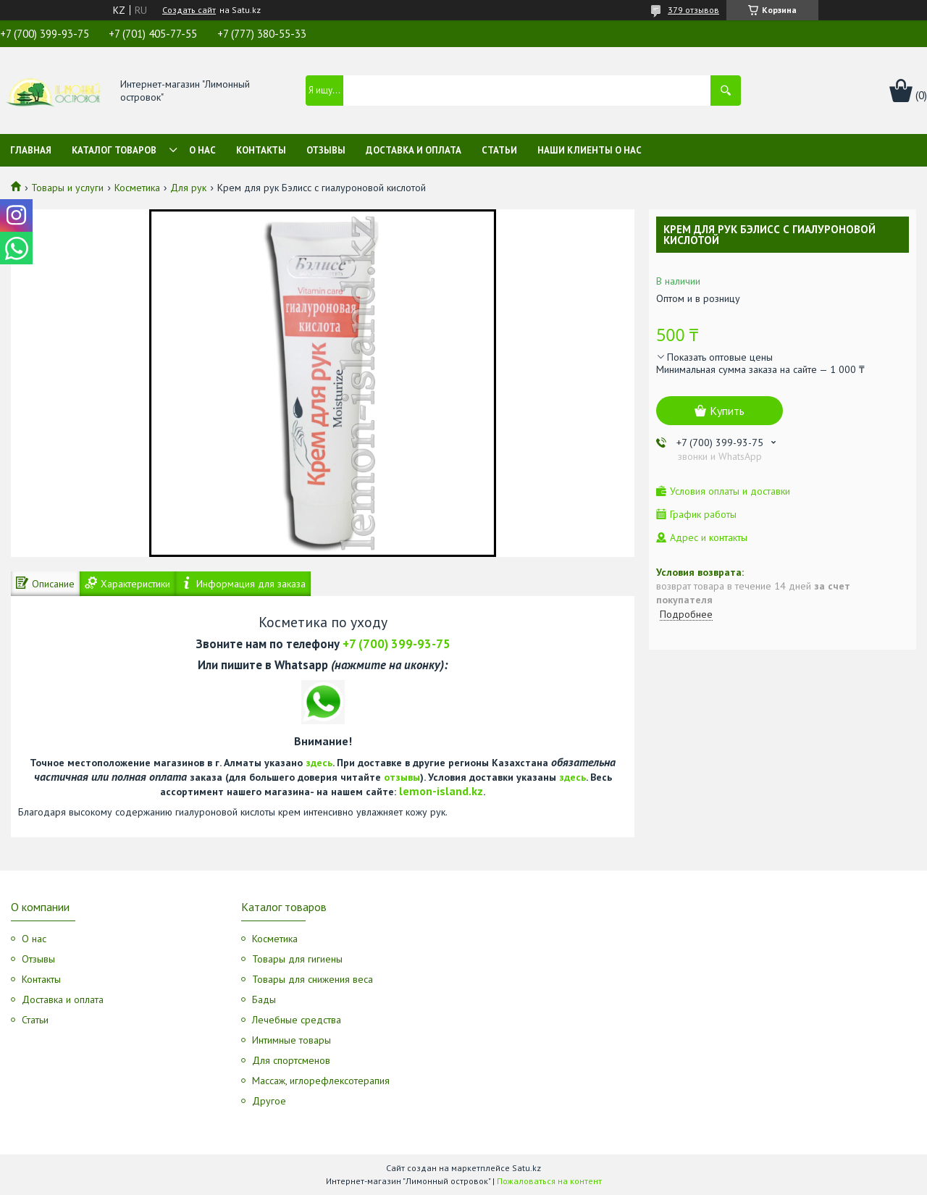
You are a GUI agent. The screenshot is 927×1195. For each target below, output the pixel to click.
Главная (30, 150)
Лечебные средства (296, 1019)
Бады (264, 999)
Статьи (499, 150)
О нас (202, 150)
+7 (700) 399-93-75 (396, 644)
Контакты (261, 150)
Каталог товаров (114, 150)
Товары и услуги (67, 187)
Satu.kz (526, 1167)
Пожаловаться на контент (549, 1180)
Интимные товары (291, 1040)
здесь (319, 762)
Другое (269, 1100)
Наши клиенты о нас (589, 150)
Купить (727, 410)
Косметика (137, 187)
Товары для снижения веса (312, 979)
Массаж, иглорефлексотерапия (321, 1080)
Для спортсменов (291, 1060)
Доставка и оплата (413, 150)
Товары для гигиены (297, 958)
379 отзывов (693, 9)
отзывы (402, 777)
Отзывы (325, 150)
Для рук (188, 187)
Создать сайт (189, 10)
